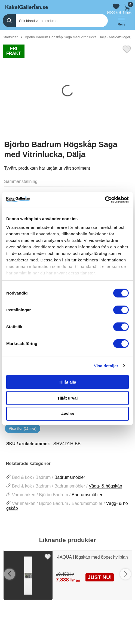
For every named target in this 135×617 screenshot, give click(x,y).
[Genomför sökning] (9, 20)
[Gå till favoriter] (116, 6)
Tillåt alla (67, 382)
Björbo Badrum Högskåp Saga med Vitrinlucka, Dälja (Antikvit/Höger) (78, 37)
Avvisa (67, 414)
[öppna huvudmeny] (121, 20)
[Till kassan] (126, 6)
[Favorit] (127, 48)
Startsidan (11, 37)
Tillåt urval (67, 397)
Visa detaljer (106, 365)
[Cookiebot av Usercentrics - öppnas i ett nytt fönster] (105, 199)
